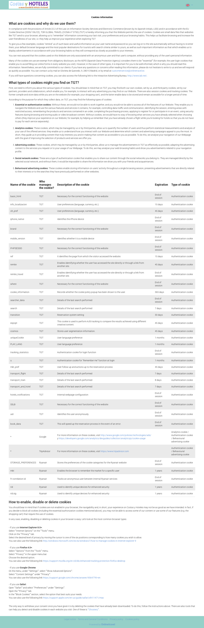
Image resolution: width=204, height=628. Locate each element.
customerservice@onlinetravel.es (128, 70)
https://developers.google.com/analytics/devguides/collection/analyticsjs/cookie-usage (102, 438)
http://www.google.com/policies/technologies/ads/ (126, 435)
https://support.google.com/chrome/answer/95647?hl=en (71, 577)
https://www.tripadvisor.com (115, 451)
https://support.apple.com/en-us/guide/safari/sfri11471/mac (73, 597)
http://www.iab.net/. (137, 75)
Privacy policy (116, 619)
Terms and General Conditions (93, 619)
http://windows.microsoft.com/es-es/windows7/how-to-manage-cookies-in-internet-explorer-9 (89, 541)
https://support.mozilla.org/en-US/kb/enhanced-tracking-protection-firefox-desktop (84, 561)
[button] (189, 5)
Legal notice (70, 619)
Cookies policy (132, 619)
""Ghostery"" (93, 609)
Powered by (102, 624)
